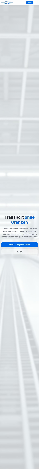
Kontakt (30, 2)
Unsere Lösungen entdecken (19, 245)
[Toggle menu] (36, 2)
